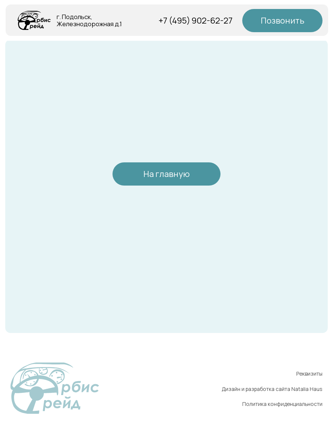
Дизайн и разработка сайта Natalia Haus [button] (272, 388)
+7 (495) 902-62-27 (195, 20)
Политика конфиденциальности (282, 403)
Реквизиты (309, 373)
